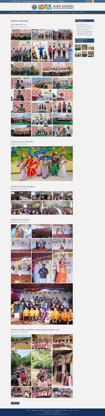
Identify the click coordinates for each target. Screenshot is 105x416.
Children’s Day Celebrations (20, 220)
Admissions (23, 12)
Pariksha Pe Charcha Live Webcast (23, 186)
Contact (73, 12)
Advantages (33, 12)
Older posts (15, 403)
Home (14, 12)
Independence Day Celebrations (84, 35)
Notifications (44, 12)
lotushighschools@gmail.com (32, 1)
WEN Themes (65, 414)
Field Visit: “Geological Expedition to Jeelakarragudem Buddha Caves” (35, 330)
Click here (62, 1)
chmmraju (26, 27)
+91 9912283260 (17, 1)
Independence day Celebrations (22, 142)
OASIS (81, 12)
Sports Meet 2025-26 (18, 25)
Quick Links (88, 1)
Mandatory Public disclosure (59, 12)
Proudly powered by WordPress (44, 414)
